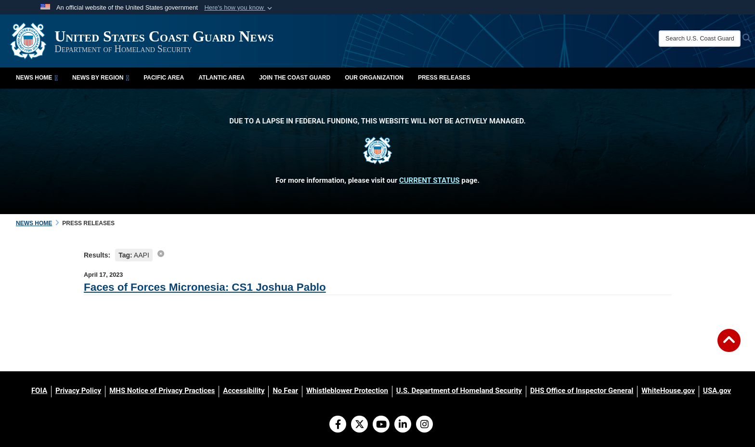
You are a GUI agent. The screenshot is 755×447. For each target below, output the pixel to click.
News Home (37, 77)
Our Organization (374, 77)
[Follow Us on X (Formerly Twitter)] (359, 425)
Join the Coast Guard (294, 77)
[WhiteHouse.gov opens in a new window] (668, 390)
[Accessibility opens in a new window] (243, 390)
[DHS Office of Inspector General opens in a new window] (581, 390)
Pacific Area (163, 77)
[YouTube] (381, 425)
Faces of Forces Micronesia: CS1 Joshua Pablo (205, 287)
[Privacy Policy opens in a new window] (78, 390)
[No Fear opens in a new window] (285, 390)
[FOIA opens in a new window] (39, 390)
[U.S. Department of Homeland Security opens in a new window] (459, 390)
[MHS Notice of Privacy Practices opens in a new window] (162, 390)
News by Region (100, 77)
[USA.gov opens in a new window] (717, 390)
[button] (239, 8)
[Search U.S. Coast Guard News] (700, 38)
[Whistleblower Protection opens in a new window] (347, 390)
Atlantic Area (221, 77)
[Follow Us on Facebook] (337, 425)
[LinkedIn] (402, 425)
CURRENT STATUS (429, 180)
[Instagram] (424, 425)
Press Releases (444, 77)
